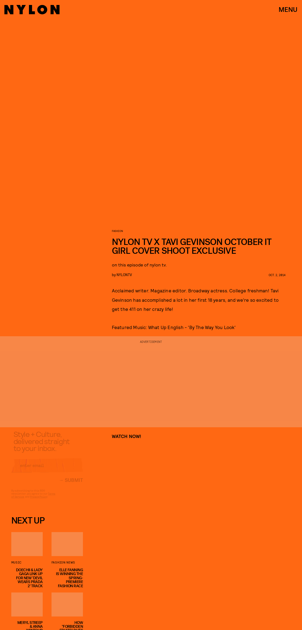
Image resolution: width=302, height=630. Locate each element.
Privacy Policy (38, 501)
